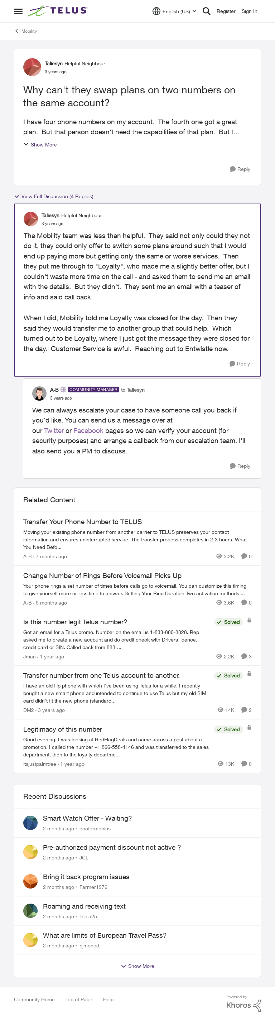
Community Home (34, 999)
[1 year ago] (50, 656)
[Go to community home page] (59, 11)
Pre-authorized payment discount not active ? (112, 847)
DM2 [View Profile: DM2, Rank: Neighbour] (28, 710)
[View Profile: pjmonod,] (30, 940)
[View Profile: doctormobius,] (30, 823)
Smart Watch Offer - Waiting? (87, 818)
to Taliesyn (133, 390)
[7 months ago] (50, 556)
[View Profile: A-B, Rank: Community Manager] (39, 393)
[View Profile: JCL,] (30, 852)
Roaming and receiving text (84, 906)
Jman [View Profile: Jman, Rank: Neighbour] (29, 656)
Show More (40, 144)
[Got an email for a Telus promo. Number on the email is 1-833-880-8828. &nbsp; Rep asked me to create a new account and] (117, 639)
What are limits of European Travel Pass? (105, 935)
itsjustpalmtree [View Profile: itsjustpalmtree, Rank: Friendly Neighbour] (39, 764)
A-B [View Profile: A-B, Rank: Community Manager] (54, 390)
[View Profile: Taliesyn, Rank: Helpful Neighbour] (32, 67)
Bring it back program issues (86, 877)
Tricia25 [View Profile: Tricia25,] (88, 916)
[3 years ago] (50, 710)
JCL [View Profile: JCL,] (83, 857)
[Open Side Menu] (18, 11)
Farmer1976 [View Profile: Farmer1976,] (93, 887)
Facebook (88, 430)
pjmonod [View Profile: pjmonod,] (89, 945)
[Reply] (240, 169)
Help (108, 999)
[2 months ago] (58, 828)
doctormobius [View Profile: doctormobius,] (95, 828)
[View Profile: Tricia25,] (30, 911)
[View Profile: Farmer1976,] (30, 881)
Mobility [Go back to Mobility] (25, 31)
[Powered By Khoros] (244, 1004)
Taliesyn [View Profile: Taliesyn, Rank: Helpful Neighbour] (54, 63)
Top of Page (79, 999)
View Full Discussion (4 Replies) (53, 196)
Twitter (54, 430)
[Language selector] (174, 11)
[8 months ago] (50, 602)
